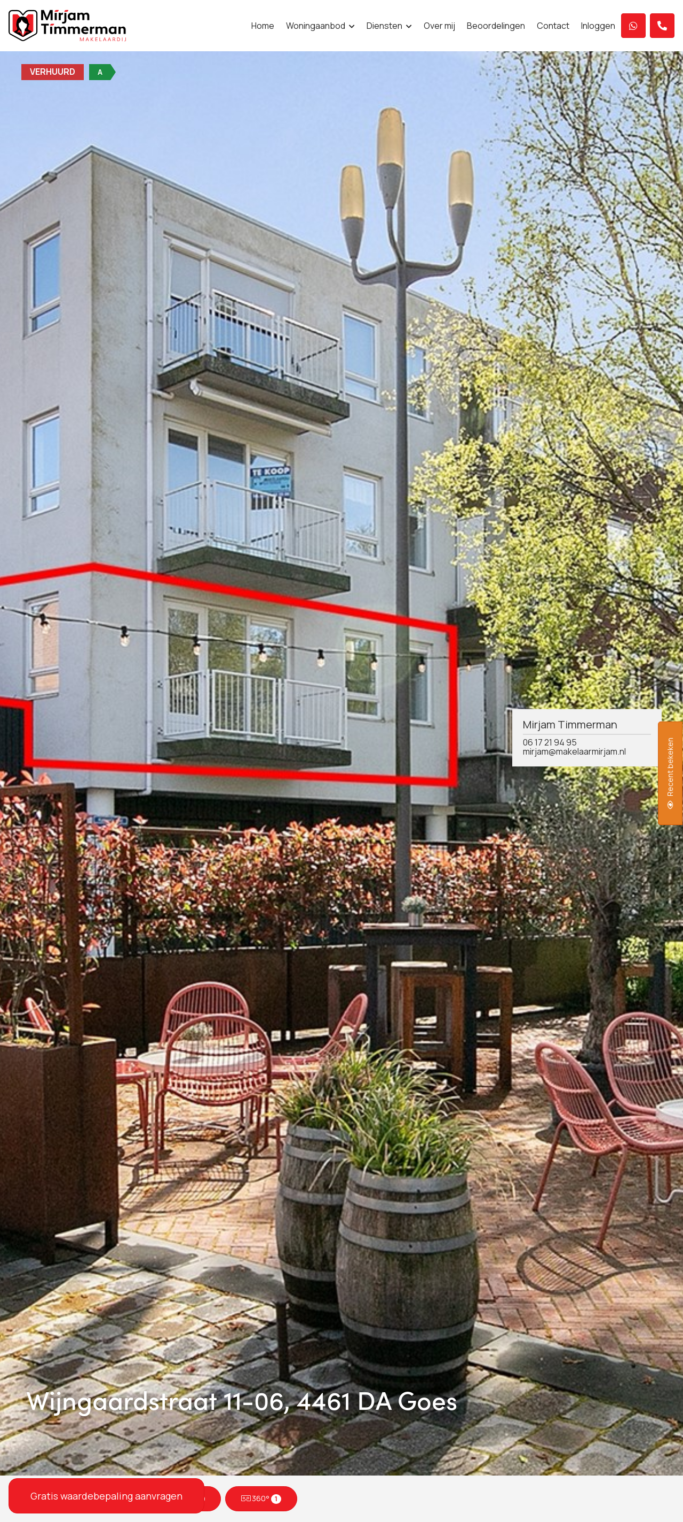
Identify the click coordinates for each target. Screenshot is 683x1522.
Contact (553, 26)
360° (261, 1498)
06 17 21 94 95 (550, 742)
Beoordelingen (496, 26)
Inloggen (598, 26)
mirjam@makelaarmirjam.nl (574, 751)
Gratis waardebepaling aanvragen (106, 1495)
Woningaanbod (320, 26)
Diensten (389, 26)
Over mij (439, 26)
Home (262, 26)
